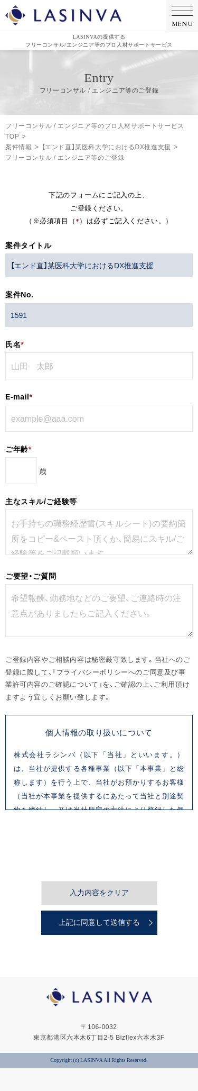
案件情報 (18, 146)
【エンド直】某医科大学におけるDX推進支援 (106, 146)
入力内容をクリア (99, 854)
